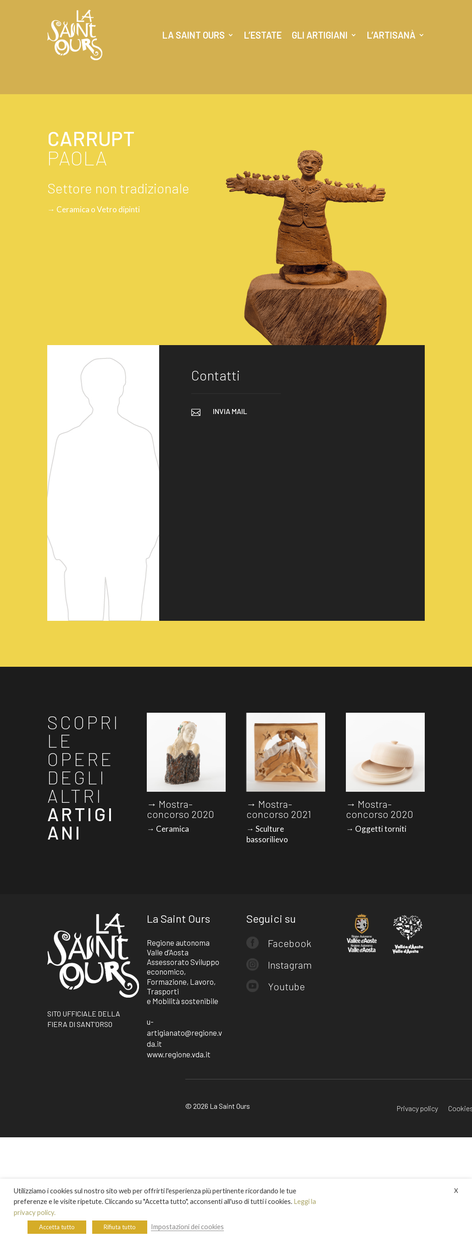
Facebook (289, 943)
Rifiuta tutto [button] (120, 1227)
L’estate (263, 34)
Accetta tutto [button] (57, 1227)
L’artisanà (391, 34)
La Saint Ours (193, 34)
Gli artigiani (320, 34)
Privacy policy (417, 1108)
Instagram (290, 965)
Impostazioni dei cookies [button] (187, 1227)
